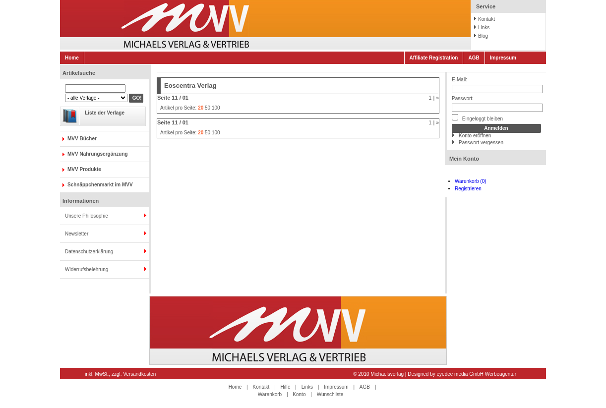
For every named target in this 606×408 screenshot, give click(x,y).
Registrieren (468, 188)
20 (200, 108)
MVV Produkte (84, 169)
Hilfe (286, 387)
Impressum (503, 57)
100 (216, 108)
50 (207, 108)
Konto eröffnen (475, 135)
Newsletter (76, 233)
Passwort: (463, 98)
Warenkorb (270, 394)
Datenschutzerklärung (89, 251)
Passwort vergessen (481, 142)
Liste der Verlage (104, 113)
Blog (483, 36)
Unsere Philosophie (86, 216)
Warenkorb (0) (470, 181)
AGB (473, 57)
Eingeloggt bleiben (477, 117)
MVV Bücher (82, 138)
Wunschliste (330, 394)
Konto (299, 394)
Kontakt (486, 19)
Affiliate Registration (434, 57)
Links (483, 27)
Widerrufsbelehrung (86, 269)
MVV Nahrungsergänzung (97, 154)
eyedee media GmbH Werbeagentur (476, 374)
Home (72, 57)
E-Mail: (459, 79)
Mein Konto (464, 159)
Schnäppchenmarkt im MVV (100, 184)
